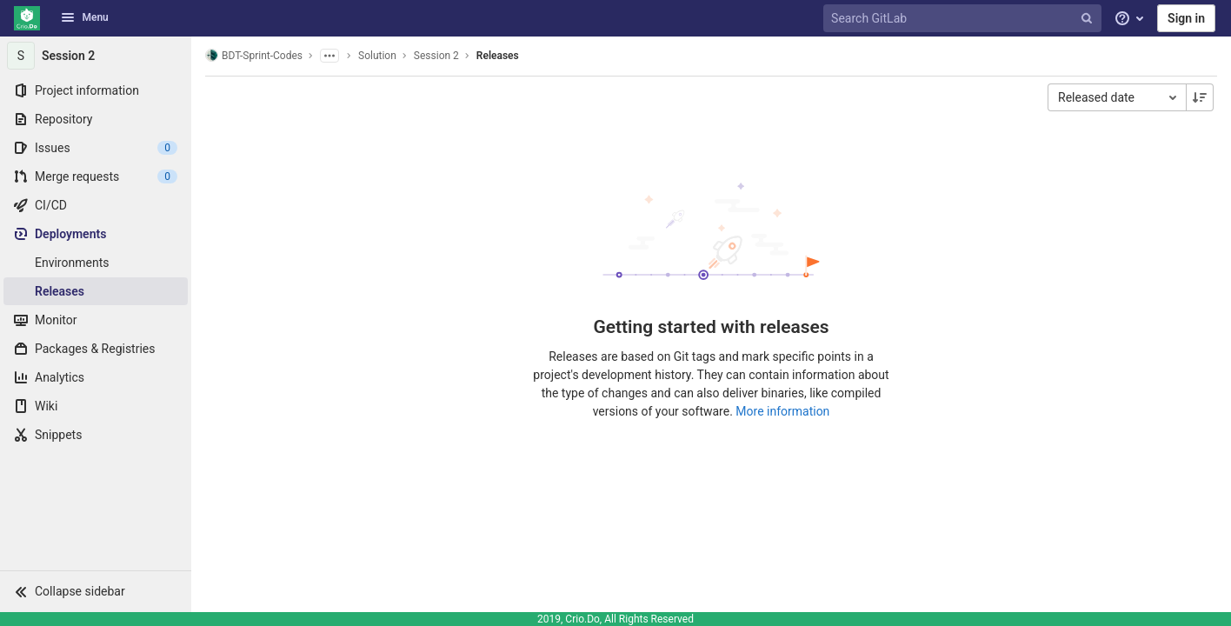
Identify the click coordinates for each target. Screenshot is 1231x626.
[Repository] (95, 119)
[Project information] (95, 90)
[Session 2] (95, 55)
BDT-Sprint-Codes (254, 55)
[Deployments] (95, 234)
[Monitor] (95, 320)
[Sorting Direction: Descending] (1200, 97)
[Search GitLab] (964, 19)
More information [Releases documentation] (782, 411)
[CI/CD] (95, 205)
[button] (95, 591)
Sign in (1186, 18)
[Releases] (95, 291)
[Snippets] (95, 435)
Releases (497, 56)
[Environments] (95, 262)
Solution (377, 56)
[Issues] (95, 148)
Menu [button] (84, 17)
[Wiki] (95, 406)
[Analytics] (95, 377)
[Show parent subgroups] (329, 56)
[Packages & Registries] (95, 349)
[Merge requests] (95, 176)
